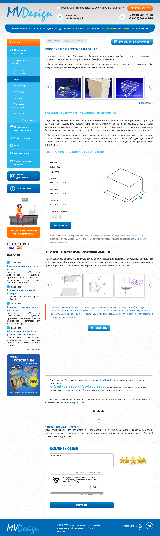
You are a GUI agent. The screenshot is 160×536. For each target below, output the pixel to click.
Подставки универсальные (19, 106)
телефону (137, 239)
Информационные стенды (22, 62)
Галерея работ (21, 153)
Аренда (18, 42)
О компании (19, 28)
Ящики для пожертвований (19, 72)
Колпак (55, 172)
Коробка (56, 167)
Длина (54, 178)
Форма (54, 162)
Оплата (80, 28)
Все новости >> (33, 349)
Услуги (37, 28)
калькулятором (76, 402)
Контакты (142, 28)
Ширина (55, 189)
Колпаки (18, 98)
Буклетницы (19, 113)
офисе (54, 242)
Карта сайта (129, 526)
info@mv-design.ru (109, 380)
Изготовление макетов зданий (22, 128)
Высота (54, 200)
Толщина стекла (59, 211)
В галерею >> (146, 103)
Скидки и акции (22, 137)
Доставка (65, 28)
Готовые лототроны (118, 28)
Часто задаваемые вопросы (24, 163)
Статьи (17, 145)
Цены (50, 28)
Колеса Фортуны (22, 85)
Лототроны (19, 91)
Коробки (18, 79)
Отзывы (95, 28)
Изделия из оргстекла (20, 52)
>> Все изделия (29, 119)
